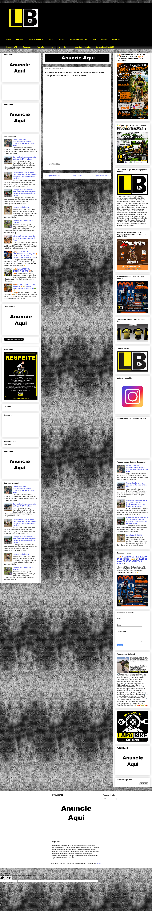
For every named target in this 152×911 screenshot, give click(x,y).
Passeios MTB (11, 47)
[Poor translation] (8, 878)
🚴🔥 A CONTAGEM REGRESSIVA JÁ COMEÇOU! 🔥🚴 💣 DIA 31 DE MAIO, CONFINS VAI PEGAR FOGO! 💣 (25, 254)
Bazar (51, 47)
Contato (19, 40)
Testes (50, 40)
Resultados (116, 40)
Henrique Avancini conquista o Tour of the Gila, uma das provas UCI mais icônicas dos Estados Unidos (24, 192)
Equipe (61, 40)
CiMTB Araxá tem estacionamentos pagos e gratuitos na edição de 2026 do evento (24, 142)
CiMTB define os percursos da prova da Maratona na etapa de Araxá (24, 238)
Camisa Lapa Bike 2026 (105, 47)
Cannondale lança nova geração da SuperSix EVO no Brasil (24, 158)
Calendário (27, 47)
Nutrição (40, 47)
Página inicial (77, 176)
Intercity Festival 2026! (21, 207)
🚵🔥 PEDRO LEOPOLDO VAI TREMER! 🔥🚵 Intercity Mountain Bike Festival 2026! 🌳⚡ (24, 287)
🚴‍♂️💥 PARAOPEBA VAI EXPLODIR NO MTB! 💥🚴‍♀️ (23, 270)
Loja (94, 40)
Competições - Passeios (81, 47)
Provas (104, 40)
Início (8, 40)
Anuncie (62, 47)
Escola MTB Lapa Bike (78, 40)
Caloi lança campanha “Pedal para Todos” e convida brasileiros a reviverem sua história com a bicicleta (25, 175)
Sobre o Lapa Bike (35, 40)
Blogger (98, 863)
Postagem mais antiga (100, 176)
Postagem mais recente (54, 176)
